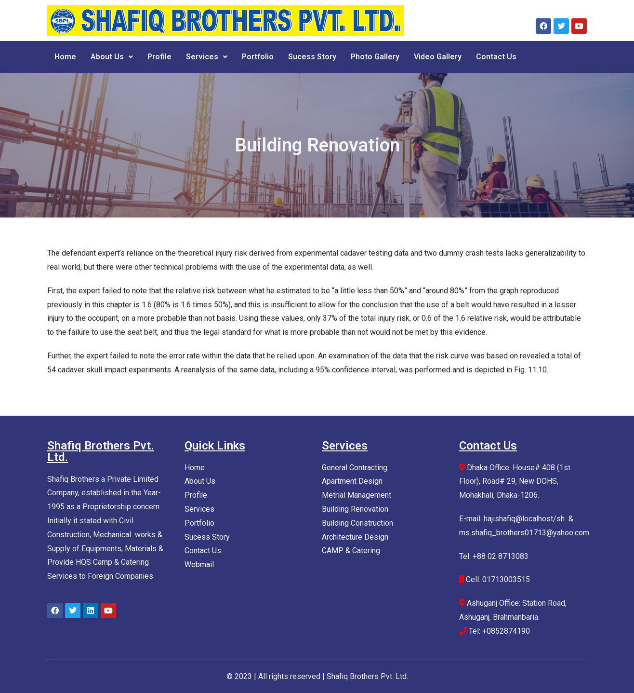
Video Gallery (438, 56)
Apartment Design (352, 481)
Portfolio (258, 56)
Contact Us (496, 56)
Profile (159, 56)
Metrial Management (356, 495)
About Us (112, 56)
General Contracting (354, 467)
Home (65, 56)
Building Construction (357, 523)
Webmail (199, 564)
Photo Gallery (375, 56)
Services (206, 56)
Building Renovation (355, 509)
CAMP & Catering (351, 550)
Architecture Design (355, 537)
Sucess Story (312, 56)
